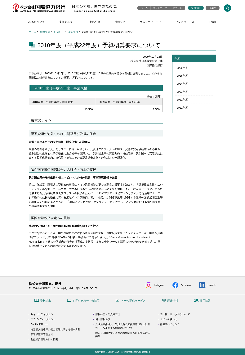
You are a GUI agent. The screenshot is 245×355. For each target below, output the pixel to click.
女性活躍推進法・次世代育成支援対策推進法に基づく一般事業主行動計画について (122, 326)
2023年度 (182, 91)
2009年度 (73, 31)
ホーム (144, 8)
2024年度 (182, 83)
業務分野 (95, 21)
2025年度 (182, 75)
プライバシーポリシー (43, 319)
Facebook (186, 285)
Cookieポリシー (39, 324)
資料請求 (45, 300)
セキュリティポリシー (43, 314)
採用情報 (195, 8)
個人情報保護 (102, 319)
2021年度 (182, 107)
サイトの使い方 (168, 319)
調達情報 (172, 300)
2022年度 (182, 99)
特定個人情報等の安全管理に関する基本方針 (55, 329)
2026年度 (182, 67)
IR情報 (213, 21)
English (212, 8)
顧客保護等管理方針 (42, 334)
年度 (177, 58)
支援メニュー (67, 21)
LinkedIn (212, 285)
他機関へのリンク (170, 324)
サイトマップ (160, 8)
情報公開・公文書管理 (107, 314)
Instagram (159, 285)
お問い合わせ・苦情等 (86, 300)
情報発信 (120, 21)
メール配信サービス (133, 300)
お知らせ (59, 31)
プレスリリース (185, 21)
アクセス (177, 8)
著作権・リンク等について (175, 314)
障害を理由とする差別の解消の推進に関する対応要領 (122, 334)
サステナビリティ (150, 21)
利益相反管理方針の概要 (44, 339)
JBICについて (36, 21)
